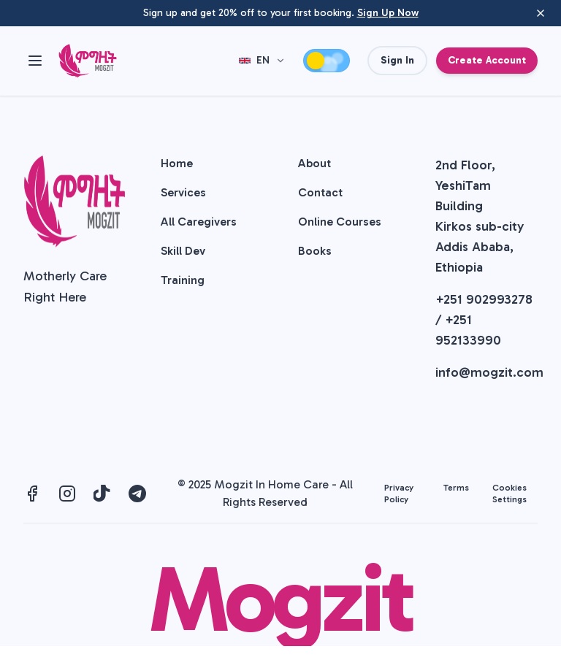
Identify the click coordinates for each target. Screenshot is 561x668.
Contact (320, 192)
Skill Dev (183, 251)
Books (315, 251)
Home (177, 163)
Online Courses (339, 222)
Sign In (397, 60)
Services (183, 192)
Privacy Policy (398, 493)
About (314, 163)
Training (183, 280)
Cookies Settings (509, 493)
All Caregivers (199, 222)
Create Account (487, 60)
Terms (456, 488)
